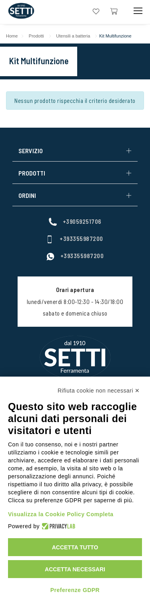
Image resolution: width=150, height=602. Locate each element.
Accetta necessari (75, 569)
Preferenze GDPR (75, 590)
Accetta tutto (75, 547)
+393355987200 (74, 238)
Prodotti (36, 36)
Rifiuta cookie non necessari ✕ (99, 390)
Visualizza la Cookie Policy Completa (61, 514)
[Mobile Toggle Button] (138, 11)
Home (12, 36)
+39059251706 (75, 221)
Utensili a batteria (73, 36)
